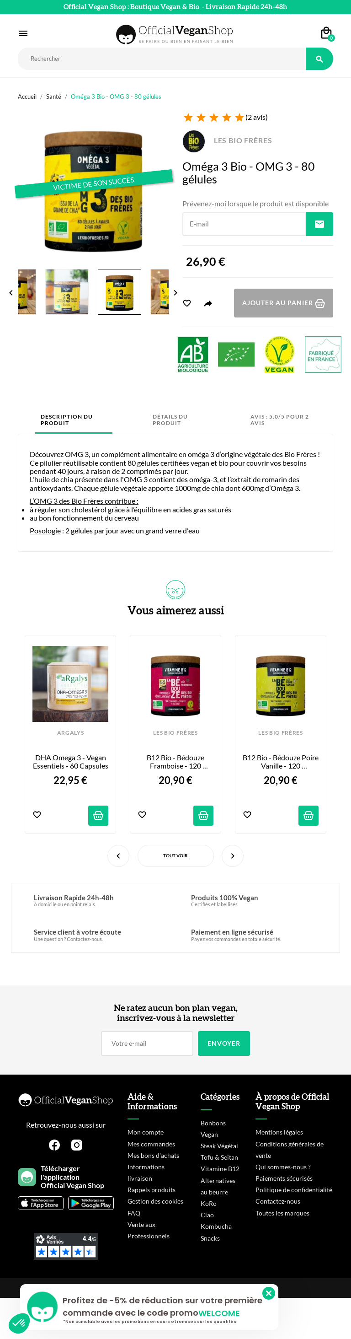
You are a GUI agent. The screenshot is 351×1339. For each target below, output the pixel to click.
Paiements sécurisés (284, 1178)
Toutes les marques (282, 1213)
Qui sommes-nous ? (283, 1167)
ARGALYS (70, 733)
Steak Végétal (219, 1146)
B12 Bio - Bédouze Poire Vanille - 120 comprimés (281, 761)
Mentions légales (279, 1132)
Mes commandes (151, 1144)
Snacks (210, 1238)
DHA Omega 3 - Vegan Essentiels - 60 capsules (70, 761)
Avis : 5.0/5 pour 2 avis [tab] (279, 419)
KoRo (209, 1203)
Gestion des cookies (155, 1201)
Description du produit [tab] (67, 419)
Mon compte (146, 1132)
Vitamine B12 (220, 1168)
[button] (19, 1323)
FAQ (134, 1213)
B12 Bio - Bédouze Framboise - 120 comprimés (176, 761)
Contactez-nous (277, 1201)
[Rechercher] (162, 59)
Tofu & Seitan (219, 1157)
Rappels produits (152, 1190)
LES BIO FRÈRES (227, 140)
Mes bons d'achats (153, 1155)
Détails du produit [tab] (170, 419)
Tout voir (175, 855)
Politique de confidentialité (293, 1190)
